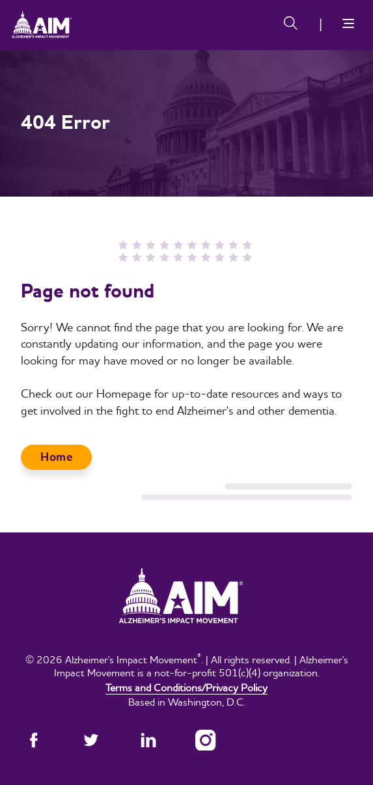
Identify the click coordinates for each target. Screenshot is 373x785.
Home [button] (56, 457)
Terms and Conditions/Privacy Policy (186, 687)
